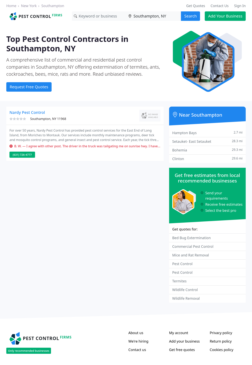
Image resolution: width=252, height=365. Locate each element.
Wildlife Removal (186, 298)
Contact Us (220, 5)
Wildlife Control (185, 289)
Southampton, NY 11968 (48, 119)
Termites (179, 281)
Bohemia (207, 149)
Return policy (221, 341)
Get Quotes (195, 5)
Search (190, 16)
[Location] (153, 16)
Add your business (184, 341)
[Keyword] (99, 16)
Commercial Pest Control (192, 246)
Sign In (240, 5)
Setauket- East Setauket (207, 141)
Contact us (137, 349)
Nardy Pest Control (27, 112)
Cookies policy (221, 349)
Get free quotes (182, 349)
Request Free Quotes (29, 86)
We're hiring (138, 341)
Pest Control (182, 263)
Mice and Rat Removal (190, 255)
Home (11, 5)
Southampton (52, 5)
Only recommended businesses (28, 351)
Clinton (207, 158)
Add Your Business (225, 16)
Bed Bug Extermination (191, 237)
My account (178, 332)
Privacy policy (221, 332)
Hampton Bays (207, 132)
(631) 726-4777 (22, 155)
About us (135, 332)
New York (29, 5)
